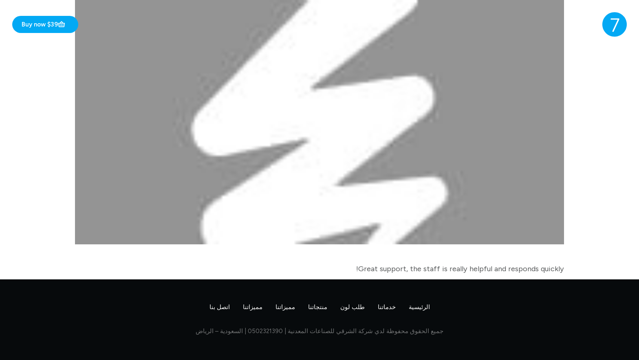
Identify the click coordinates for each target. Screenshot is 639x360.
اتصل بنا (219, 307)
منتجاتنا (317, 307)
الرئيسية (419, 307)
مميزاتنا (285, 307)
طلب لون (352, 307)
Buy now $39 (43, 24)
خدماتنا (387, 307)
